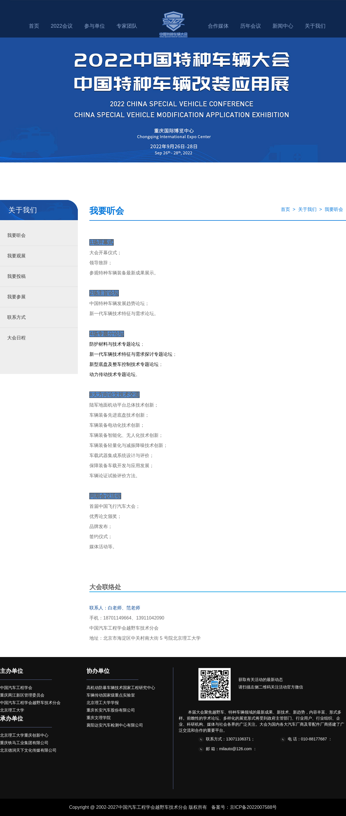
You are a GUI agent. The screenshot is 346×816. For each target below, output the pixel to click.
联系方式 (16, 317)
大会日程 (16, 337)
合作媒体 (218, 26)
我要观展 (16, 255)
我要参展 (16, 296)
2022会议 (62, 26)
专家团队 (126, 26)
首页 (34, 26)
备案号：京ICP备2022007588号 (244, 807)
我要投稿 (16, 276)
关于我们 (315, 26)
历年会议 (250, 26)
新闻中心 (282, 26)
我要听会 (16, 235)
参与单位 (94, 26)
